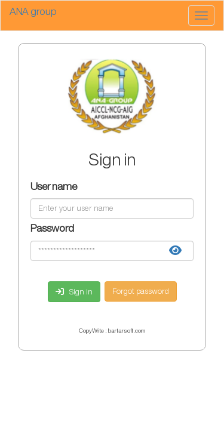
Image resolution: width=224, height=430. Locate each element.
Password (52, 230)
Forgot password (140, 291)
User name (53, 188)
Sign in (74, 292)
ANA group (33, 12)
